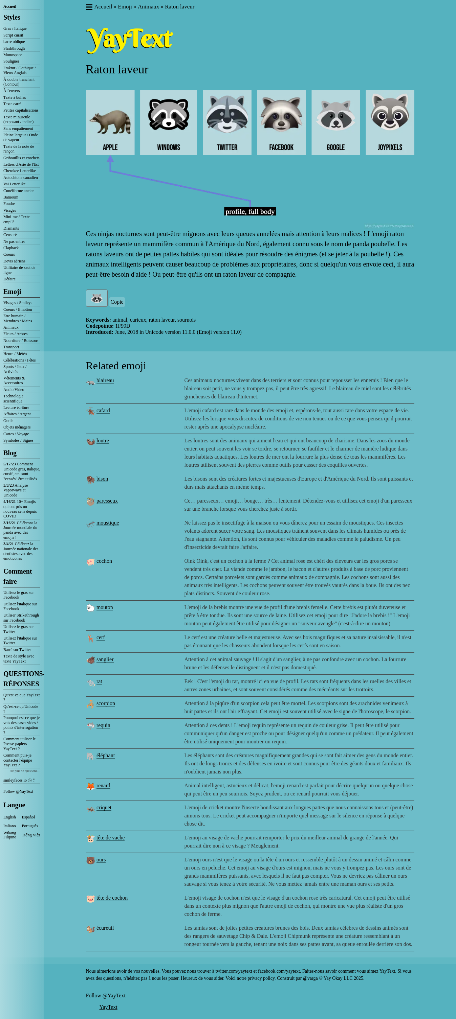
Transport (11, 347)
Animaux (11, 327)
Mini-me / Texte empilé (16, 219)
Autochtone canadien (20, 177)
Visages (9, 210)
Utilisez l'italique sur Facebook (20, 606)
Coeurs (9, 254)
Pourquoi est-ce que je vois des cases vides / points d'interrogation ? (21, 725)
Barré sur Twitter (17, 649)
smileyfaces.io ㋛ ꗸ (19, 780)
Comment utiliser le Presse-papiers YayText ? (19, 744)
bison (102, 479)
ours (101, 859)
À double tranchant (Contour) (19, 82)
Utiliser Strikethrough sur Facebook (21, 617)
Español (28, 817)
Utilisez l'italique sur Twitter (20, 640)
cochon (104, 561)
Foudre (9, 203)
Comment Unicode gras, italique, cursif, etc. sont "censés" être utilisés (21, 471)
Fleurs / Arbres (15, 333)
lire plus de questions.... (24, 771)
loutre (102, 440)
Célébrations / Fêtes (19, 360)
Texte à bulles (14, 97)
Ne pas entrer (14, 241)
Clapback (11, 248)
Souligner (11, 61)
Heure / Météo (15, 353)
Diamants (11, 228)
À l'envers (11, 90)
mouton (104, 607)
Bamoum (10, 197)
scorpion (105, 703)
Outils (8, 420)
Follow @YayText (18, 791)
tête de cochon (112, 898)
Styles (11, 17)
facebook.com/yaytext (279, 971)
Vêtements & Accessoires (14, 380)
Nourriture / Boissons (20, 340)
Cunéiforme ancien (19, 190)
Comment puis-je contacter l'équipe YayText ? (17, 760)
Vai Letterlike (14, 184)
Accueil (9, 6)
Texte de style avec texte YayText (18, 658)
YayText (108, 1007)
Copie (117, 302)
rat (99, 681)
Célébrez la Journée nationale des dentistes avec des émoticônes (20, 551)
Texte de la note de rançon (18, 149)
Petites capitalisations (21, 110)
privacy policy (261, 978)
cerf (100, 637)
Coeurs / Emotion (17, 309)
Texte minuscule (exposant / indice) (18, 119)
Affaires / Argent (17, 414)
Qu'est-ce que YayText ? (21, 697)
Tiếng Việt (31, 835)
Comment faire (17, 576)
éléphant (105, 755)
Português (30, 826)
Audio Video (13, 389)
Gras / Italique (15, 28)
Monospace (12, 54)
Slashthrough (14, 48)
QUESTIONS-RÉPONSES (21, 679)
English (9, 817)
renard (103, 785)
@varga (310, 978)
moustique (107, 523)
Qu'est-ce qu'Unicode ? (20, 709)
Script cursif (13, 35)
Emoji (12, 291)
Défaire (9, 279)
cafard (103, 410)
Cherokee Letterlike (19, 170)
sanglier (105, 659)
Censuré (10, 234)
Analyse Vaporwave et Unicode (15, 490)
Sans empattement (18, 128)
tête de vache (110, 837)
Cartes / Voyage (16, 434)
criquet (103, 807)
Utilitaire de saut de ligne (19, 270)
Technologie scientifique (13, 398)
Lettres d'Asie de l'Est (21, 164)
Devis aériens (14, 261)
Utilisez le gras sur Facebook (18, 595)
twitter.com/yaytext (233, 971)
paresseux (107, 501)
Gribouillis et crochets (21, 158)
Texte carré (12, 103)
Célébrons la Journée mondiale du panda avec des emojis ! (20, 530)
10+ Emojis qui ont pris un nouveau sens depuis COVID (20, 508)
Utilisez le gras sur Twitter (18, 629)
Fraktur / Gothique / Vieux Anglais (19, 70)
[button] (89, 7)
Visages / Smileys (17, 302)
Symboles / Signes (18, 440)
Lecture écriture (16, 407)
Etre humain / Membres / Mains (17, 318)
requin (103, 725)
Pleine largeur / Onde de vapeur (20, 137)
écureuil (105, 928)
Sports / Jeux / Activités (14, 369)
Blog (10, 453)
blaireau (105, 380)
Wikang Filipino (9, 835)
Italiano (9, 826)
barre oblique (14, 41)
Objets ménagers (16, 427)
